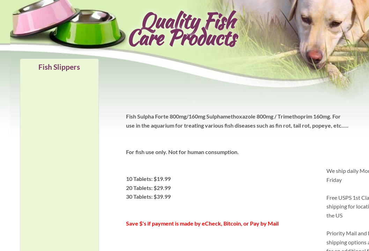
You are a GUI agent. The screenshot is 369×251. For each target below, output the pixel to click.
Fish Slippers (59, 66)
